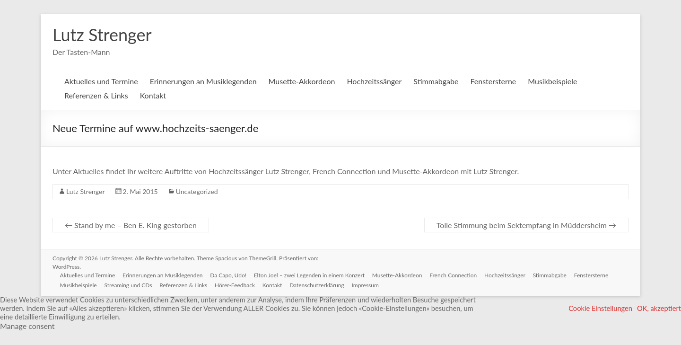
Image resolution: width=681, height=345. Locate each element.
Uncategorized (197, 191)
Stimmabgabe (435, 81)
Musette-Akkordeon (302, 81)
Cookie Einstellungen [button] (600, 308)
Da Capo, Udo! (228, 275)
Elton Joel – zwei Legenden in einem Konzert (309, 275)
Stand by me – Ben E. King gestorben (131, 225)
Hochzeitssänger (374, 81)
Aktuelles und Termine (101, 81)
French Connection (454, 275)
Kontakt (153, 95)
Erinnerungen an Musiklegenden (203, 81)
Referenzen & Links (96, 95)
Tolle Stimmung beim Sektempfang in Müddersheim (526, 225)
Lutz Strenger (102, 34)
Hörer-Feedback (235, 285)
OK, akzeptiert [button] (659, 308)
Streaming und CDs (128, 285)
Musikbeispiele (552, 81)
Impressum (366, 285)
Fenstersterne (493, 81)
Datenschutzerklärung (317, 285)
